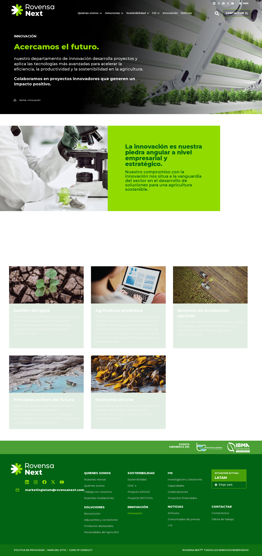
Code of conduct (81, 550)
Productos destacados (98, 526)
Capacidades (176, 485)
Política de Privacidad (29, 550)
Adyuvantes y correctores (101, 519)
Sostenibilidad (141, 473)
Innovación (138, 507)
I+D (170, 473)
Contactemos (220, 513)
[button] (217, 13)
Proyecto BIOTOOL (140, 498)
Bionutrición (92, 513)
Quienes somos (97, 473)
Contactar (222, 506)
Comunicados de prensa (184, 519)
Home (22, 100)
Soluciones (94, 507)
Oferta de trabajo (223, 519)
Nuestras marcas (95, 479)
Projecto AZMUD (139, 492)
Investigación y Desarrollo (185, 479)
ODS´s (132, 485)
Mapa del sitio (56, 550)
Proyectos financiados (182, 498)
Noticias (175, 506)
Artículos (173, 513)
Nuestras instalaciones (99, 498)
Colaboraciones (178, 492)
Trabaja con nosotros (98, 492)
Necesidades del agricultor (101, 532)
